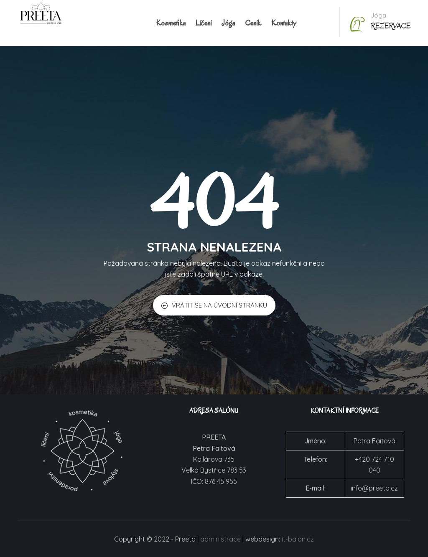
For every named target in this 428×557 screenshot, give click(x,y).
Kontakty (283, 23)
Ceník (253, 23)
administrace (220, 539)
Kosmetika (171, 23)
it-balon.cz (298, 539)
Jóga (228, 23)
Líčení (203, 23)
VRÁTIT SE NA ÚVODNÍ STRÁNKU (214, 305)
